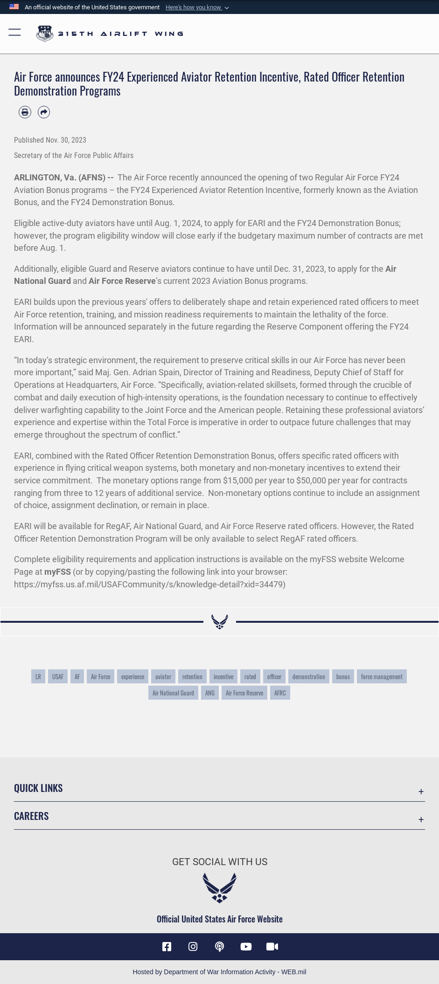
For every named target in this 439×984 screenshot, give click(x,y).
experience (132, 676)
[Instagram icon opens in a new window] (193, 947)
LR (38, 676)
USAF (57, 676)
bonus (343, 676)
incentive (223, 676)
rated (250, 676)
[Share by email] (44, 112)
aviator (163, 676)
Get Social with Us (219, 861)
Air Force (100, 676)
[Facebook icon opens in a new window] (167, 947)
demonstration (309, 676)
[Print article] (25, 112)
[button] (198, 7)
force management (382, 676)
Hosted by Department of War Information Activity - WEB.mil (219, 972)
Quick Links (38, 787)
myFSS (57, 572)
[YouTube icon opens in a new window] (246, 947)
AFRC (280, 692)
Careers (31, 815)
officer (274, 676)
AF (77, 676)
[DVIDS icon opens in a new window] (272, 947)
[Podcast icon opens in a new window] (220, 947)
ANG (210, 692)
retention (192, 676)
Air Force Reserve (122, 281)
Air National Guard (173, 692)
